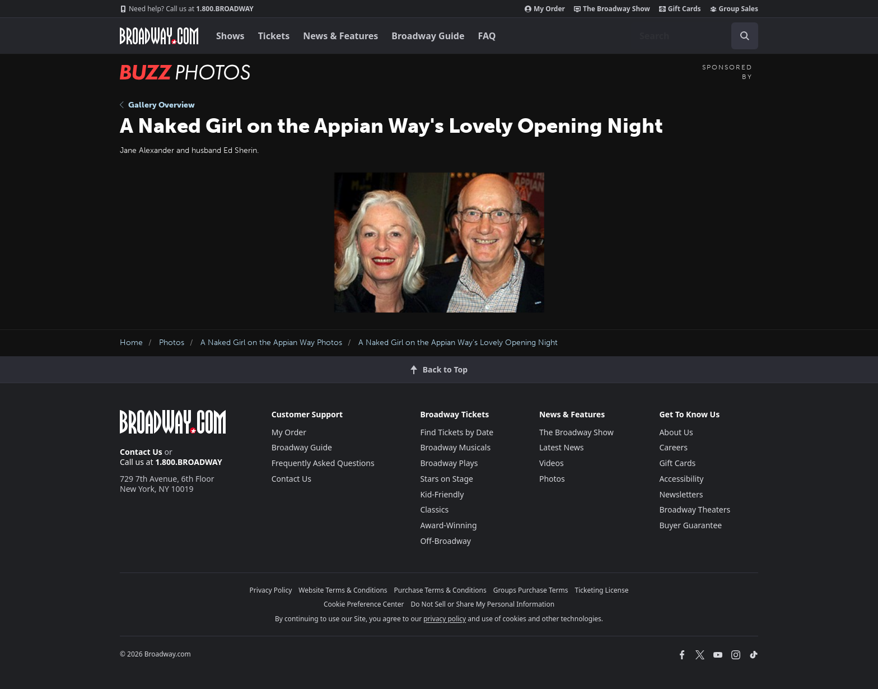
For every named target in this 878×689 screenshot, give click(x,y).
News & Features (340, 35)
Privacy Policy (271, 590)
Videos (551, 463)
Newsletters (681, 494)
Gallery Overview (157, 105)
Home (131, 342)
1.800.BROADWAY (187, 8)
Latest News (561, 447)
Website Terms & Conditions (342, 590)
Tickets (274, 35)
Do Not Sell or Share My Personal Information (482, 604)
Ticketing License (602, 590)
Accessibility (681, 478)
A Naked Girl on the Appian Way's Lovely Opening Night (458, 342)
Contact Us (141, 451)
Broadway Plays (449, 463)
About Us (676, 432)
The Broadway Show (612, 8)
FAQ (487, 35)
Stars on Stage (446, 478)
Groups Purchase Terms (530, 590)
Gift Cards (680, 8)
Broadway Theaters (694, 509)
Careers (673, 447)
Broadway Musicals (455, 447)
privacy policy (444, 618)
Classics (434, 509)
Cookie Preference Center (364, 604)
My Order (545, 8)
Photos (171, 342)
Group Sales (734, 8)
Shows (230, 35)
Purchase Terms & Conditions (440, 590)
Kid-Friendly (442, 494)
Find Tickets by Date (456, 432)
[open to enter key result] (744, 35)
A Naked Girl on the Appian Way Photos (271, 342)
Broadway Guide (427, 35)
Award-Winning (448, 525)
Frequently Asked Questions (323, 463)
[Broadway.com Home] (159, 35)
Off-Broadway (445, 541)
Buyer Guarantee (690, 525)
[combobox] (694, 35)
